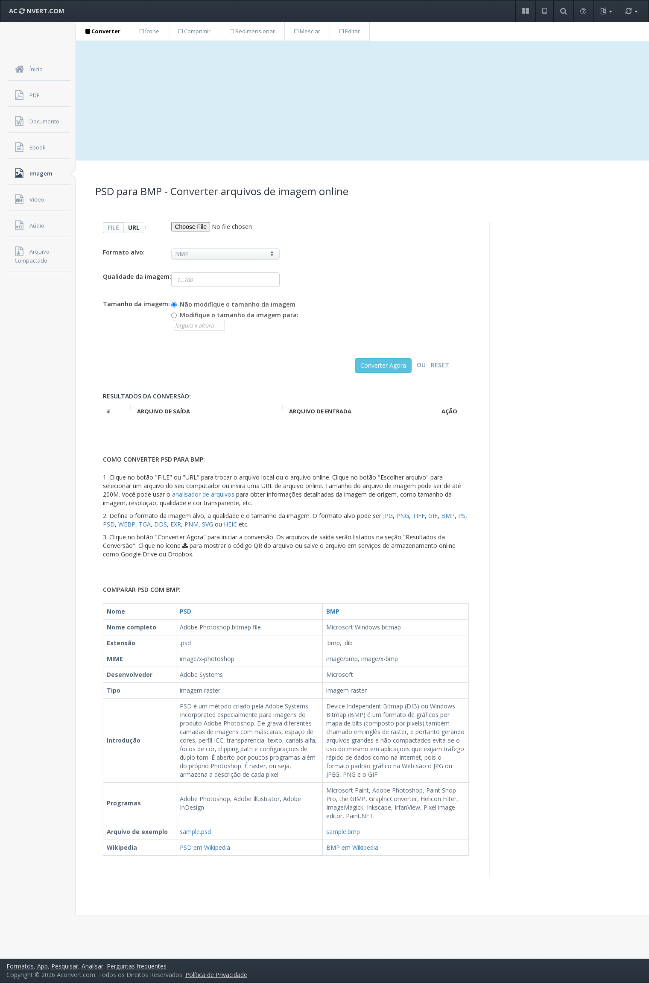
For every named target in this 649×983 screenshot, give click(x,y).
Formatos (20, 966)
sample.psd (195, 832)
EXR (175, 524)
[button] (525, 11)
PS (461, 516)
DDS (160, 524)
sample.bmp (343, 832)
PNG (402, 516)
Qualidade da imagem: (137, 276)
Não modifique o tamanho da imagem (237, 304)
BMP (448, 516)
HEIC (230, 524)
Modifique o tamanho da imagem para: (239, 315)
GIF (433, 516)
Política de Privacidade (216, 975)
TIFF (418, 516)
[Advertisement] (362, 101)
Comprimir (194, 31)
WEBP (126, 524)
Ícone (149, 31)
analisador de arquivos (203, 494)
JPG (388, 516)
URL (134, 227)
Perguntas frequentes (137, 966)
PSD (109, 524)
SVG (207, 524)
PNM (191, 524)
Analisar (92, 966)
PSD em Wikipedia (205, 847)
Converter (102, 31)
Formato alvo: (124, 252)
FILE (113, 227)
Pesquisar (64, 966)
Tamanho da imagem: (136, 304)
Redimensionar (252, 31)
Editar (349, 31)
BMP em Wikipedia (352, 847)
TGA (145, 524)
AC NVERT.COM (36, 10)
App (42, 966)
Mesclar (307, 31)
